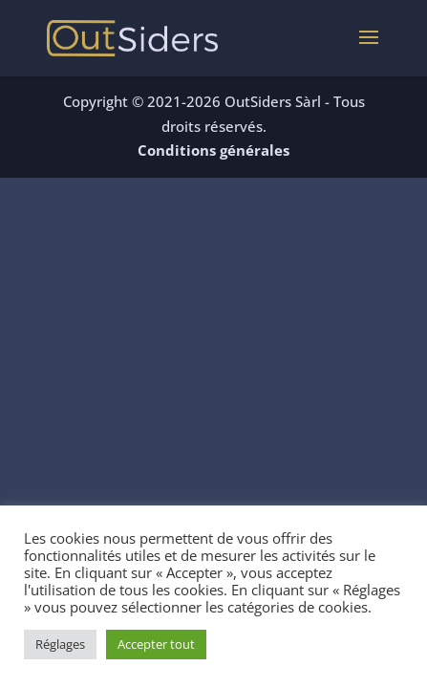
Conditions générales (213, 150)
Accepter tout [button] (156, 644)
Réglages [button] (60, 644)
